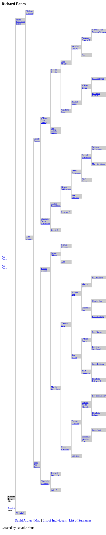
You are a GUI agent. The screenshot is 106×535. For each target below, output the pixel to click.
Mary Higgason (85, 372)
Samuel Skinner (64, 246)
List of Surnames (80, 520)
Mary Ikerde (84, 180)
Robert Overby (54, 71)
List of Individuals (55, 520)
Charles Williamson (56, 204)
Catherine (76, 456)
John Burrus (97, 332)
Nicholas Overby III (86, 39)
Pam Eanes (4, 258)
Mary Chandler (65, 448)
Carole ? (11, 508)
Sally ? (54, 490)
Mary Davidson (98, 164)
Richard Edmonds (55, 474)
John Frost (96, 430)
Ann (63, 262)
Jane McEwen (75, 196)
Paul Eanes (4, 267)
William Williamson (97, 148)
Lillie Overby (29, 238)
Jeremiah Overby (75, 47)
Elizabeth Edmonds (45, 482)
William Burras (85, 340)
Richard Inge (97, 277)
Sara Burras (74, 356)
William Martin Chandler (85, 404)
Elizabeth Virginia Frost (85, 439)
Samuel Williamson (86, 156)
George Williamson (66, 188)
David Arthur (23, 520)
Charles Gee (97, 301)
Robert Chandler (99, 396)
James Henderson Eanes (20, 21)
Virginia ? (20, 513)
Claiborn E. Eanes (29, 12)
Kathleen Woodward (96, 348)
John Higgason (98, 364)
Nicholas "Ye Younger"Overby (99, 31)
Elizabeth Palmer (96, 414)
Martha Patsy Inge (55, 388)
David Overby (37, 140)
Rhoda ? (54, 230)
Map (37, 520)
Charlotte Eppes (65, 111)
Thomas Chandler (75, 422)
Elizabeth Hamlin (96, 94)
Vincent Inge (85, 285)
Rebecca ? (65, 212)
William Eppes (98, 78)
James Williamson (76, 172)
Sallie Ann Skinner (37, 464)
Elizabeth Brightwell (96, 380)
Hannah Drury (98, 316)
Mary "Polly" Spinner (54, 130)
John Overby (64, 62)
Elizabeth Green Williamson (45, 221)
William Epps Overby (44, 120)
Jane (83, 55)
